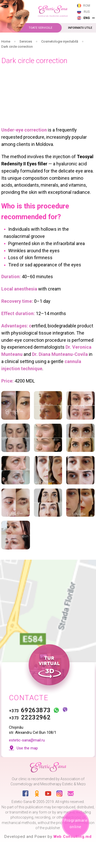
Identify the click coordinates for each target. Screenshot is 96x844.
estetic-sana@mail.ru (27, 740)
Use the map (27, 748)
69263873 (30, 710)
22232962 (30, 717)
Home (5, 41)
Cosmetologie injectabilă (59, 41)
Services (25, 41)
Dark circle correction (17, 46)
